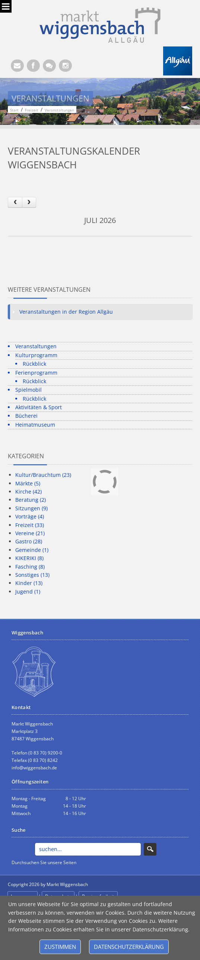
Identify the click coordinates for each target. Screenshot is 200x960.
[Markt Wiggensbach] (100, 24)
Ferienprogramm (36, 372)
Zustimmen (60, 946)
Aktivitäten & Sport (38, 407)
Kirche (28, 491)
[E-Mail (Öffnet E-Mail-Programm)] (17, 65)
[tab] (100, 311)
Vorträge (29, 516)
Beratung (30, 499)
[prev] (15, 202)
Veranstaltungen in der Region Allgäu (66, 311)
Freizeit (29, 525)
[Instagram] (65, 65)
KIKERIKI (29, 558)
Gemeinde (31, 549)
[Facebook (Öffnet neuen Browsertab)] (33, 65)
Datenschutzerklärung (129, 946)
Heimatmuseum (35, 424)
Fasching (30, 566)
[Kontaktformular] (49, 65)
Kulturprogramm (36, 355)
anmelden (105, 885)
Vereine (30, 533)
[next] (29, 202)
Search (150, 849)
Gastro (28, 541)
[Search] (88, 849)
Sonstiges (32, 574)
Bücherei (26, 415)
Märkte (27, 483)
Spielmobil (28, 389)
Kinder (28, 582)
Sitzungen (31, 508)
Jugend (27, 591)
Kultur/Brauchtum (43, 474)
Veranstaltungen (36, 346)
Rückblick (34, 363)
